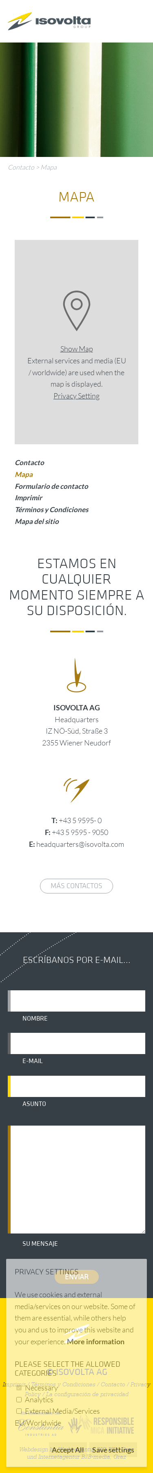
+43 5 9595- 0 (80, 820)
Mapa (48, 167)
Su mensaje (40, 1244)
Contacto (21, 167)
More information (95, 1341)
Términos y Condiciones (51, 509)
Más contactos (76, 886)
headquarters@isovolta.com (80, 843)
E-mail (32, 1061)
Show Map (76, 348)
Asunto (34, 1104)
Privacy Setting (76, 395)
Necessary (41, 1387)
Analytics (39, 1399)
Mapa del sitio (37, 521)
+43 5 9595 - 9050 (80, 832)
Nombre (35, 1018)
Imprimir (28, 497)
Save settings (113, 1449)
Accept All (68, 1449)
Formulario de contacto (51, 486)
